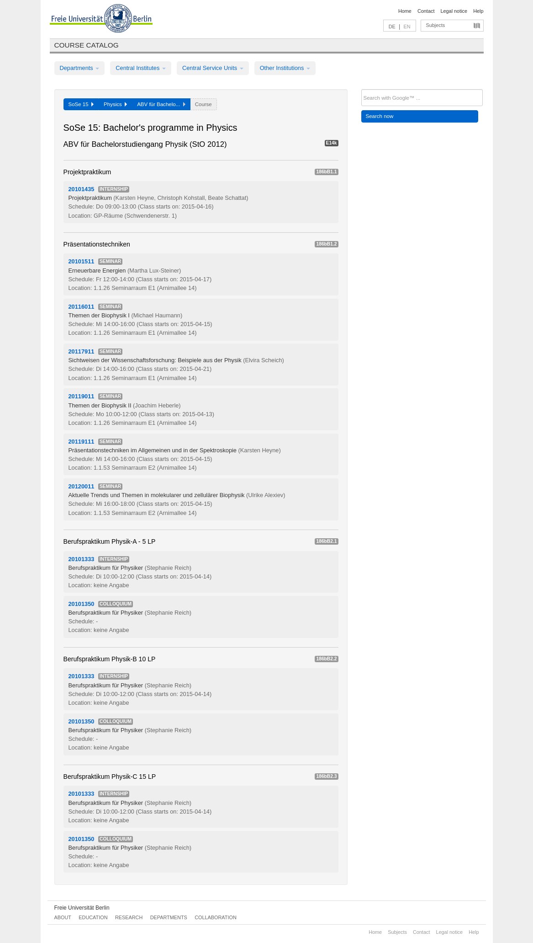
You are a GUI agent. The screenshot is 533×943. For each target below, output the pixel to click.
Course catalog (86, 45)
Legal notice (453, 11)
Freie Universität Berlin (82, 908)
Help (478, 11)
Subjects (435, 25)
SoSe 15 (81, 104)
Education (93, 917)
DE (392, 26)
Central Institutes (141, 67)
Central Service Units (212, 67)
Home (405, 11)
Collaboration (216, 917)
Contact (425, 11)
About (62, 917)
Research (128, 917)
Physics (115, 104)
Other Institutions (285, 67)
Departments (80, 67)
